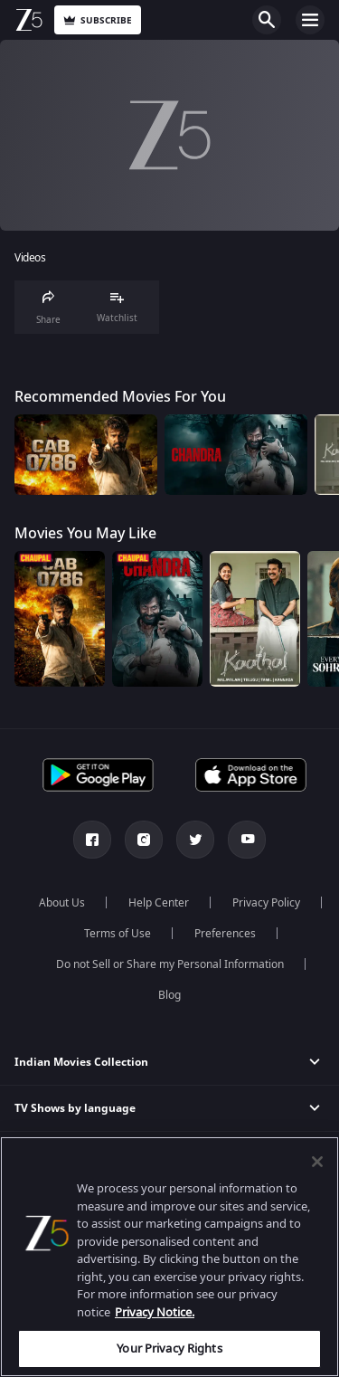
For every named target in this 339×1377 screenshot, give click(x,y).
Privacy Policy (266, 903)
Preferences (225, 934)
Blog (169, 995)
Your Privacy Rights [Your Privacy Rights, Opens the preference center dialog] (169, 1348)
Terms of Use (117, 934)
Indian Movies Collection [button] (81, 1062)
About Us (62, 903)
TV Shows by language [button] (75, 1108)
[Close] (317, 1162)
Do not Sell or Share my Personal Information (170, 964)
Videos (29, 258)
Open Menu (310, 19)
